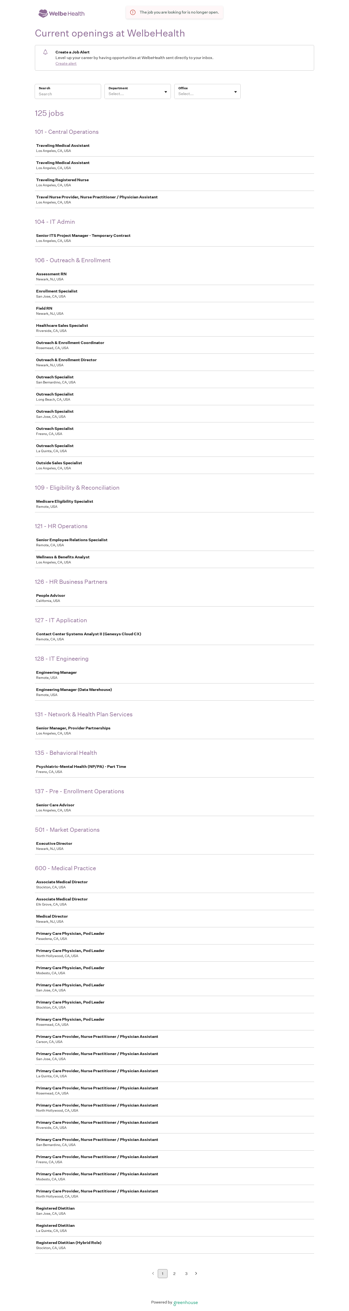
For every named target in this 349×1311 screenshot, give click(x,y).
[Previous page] (153, 1274)
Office (183, 88)
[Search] (68, 94)
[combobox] (178, 94)
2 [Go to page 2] (174, 1273)
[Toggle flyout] (166, 92)
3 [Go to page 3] (186, 1273)
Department (118, 88)
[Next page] (196, 1274)
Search (44, 88)
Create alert (66, 63)
